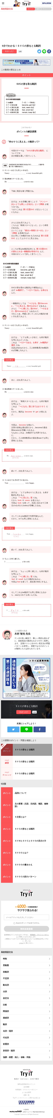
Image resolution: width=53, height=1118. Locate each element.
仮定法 (6, 998)
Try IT (26, 3)
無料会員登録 (46, 3)
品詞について (20, 793)
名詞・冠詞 (8, 1031)
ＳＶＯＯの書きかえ (23, 865)
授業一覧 (26, 1095)
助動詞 (6, 972)
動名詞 (6, 985)
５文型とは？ (20, 817)
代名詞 (6, 1038)
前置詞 (6, 1044)
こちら (21, 943)
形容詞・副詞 (9, 1051)
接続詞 (6, 1018)
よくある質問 (26, 1092)
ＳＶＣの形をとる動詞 (24, 750)
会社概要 (26, 1087)
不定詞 (6, 978)
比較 (5, 1005)
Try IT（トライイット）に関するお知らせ (26, 1098)
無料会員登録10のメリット (26, 1084)
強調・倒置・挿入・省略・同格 (16, 1057)
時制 (5, 959)
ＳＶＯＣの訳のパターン (25, 877)
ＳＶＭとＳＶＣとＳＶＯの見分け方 (30, 841)
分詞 (5, 992)
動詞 (5, 1024)
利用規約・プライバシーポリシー (26, 1089)
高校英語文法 (7, 952)
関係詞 (6, 1011)
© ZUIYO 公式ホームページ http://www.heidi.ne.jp (26, 1111)
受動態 (6, 965)
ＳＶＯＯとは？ (21, 853)
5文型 (3, 784)
